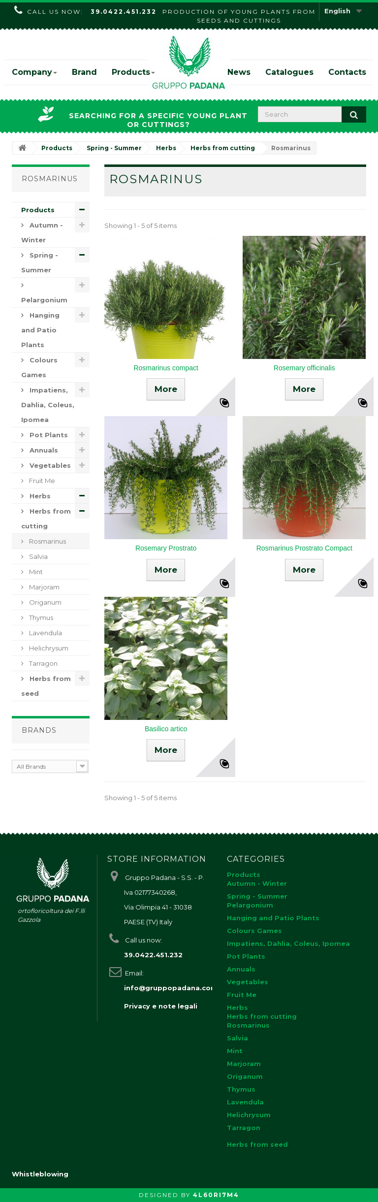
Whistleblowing (40, 1174)
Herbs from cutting (46, 518)
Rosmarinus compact (165, 368)
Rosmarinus (47, 541)
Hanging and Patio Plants (40, 330)
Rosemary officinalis (304, 368)
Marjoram (44, 587)
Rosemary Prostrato (165, 548)
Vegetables (49, 465)
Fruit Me (41, 481)
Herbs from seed (46, 686)
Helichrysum (48, 648)
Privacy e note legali (160, 1006)
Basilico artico (166, 729)
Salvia (38, 556)
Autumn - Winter (42, 232)
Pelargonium (44, 300)
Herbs (39, 496)
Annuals (43, 450)
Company (34, 72)
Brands (39, 730)
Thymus (40, 617)
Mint (35, 572)
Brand (84, 72)
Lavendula (45, 633)
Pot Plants (48, 435)
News (239, 72)
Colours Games (39, 367)
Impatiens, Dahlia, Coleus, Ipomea (47, 404)
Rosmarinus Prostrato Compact (304, 548)
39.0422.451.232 (124, 11)
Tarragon (43, 663)
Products (133, 72)
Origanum (45, 602)
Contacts (347, 72)
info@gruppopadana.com (171, 988)
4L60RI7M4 (216, 1195)
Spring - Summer (39, 262)
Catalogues (289, 72)
